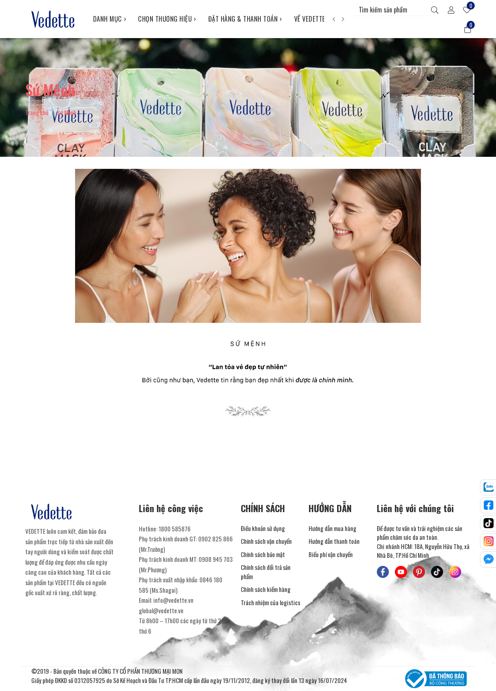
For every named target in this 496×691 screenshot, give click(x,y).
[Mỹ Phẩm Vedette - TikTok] (437, 572)
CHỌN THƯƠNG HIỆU (167, 19)
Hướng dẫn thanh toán (334, 541)
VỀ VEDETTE (312, 19)
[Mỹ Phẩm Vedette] (53, 19)
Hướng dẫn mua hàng (332, 528)
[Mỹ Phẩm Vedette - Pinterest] (419, 572)
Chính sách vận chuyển (266, 541)
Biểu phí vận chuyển (331, 554)
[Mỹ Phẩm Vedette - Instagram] (455, 572)
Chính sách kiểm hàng (266, 589)
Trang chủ (37, 112)
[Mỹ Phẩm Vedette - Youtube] (401, 572)
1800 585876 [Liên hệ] (175, 528)
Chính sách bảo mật (263, 554)
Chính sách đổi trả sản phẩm (266, 572)
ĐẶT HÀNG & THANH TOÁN (245, 19)
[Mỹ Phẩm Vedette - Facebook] (383, 572)
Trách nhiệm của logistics (270, 602)
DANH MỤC (109, 19)
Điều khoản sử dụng (263, 528)
